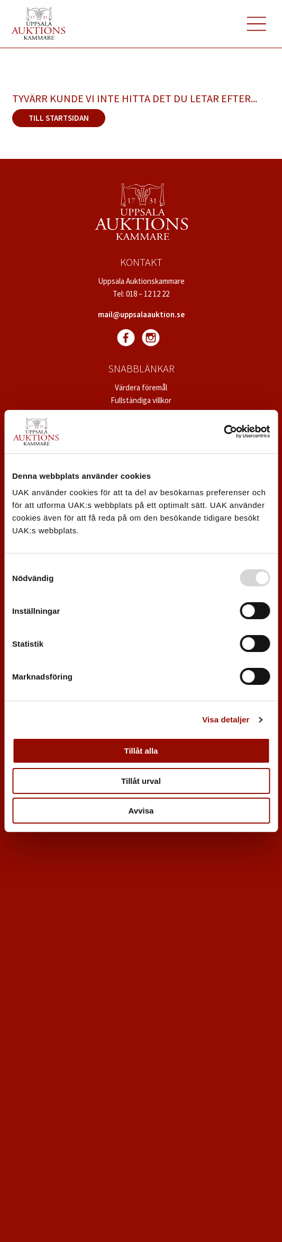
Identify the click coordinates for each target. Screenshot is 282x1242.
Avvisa (141, 810)
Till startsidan (59, 118)
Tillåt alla (141, 750)
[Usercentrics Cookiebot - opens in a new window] (223, 432)
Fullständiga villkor (141, 400)
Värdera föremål (141, 387)
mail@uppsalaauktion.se (141, 314)
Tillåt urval (141, 780)
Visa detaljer (225, 719)
